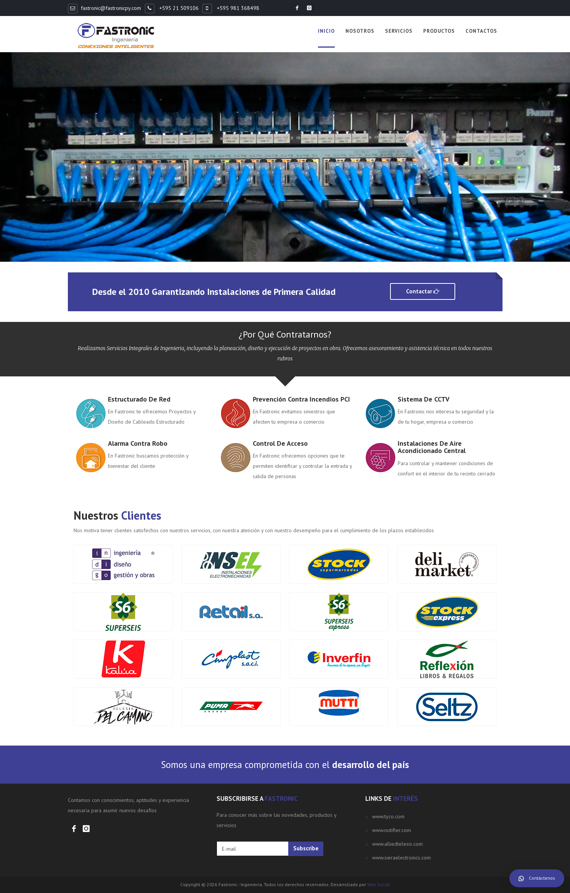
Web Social (378, 884)
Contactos (481, 31)
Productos (439, 31)
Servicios (399, 31)
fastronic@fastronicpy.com (111, 8)
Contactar (422, 291)
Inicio (326, 31)
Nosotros (359, 31)
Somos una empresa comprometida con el (285, 765)
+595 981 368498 (237, 8)
